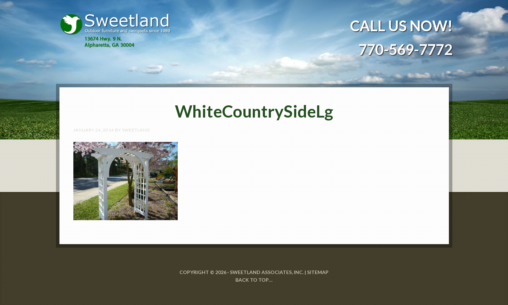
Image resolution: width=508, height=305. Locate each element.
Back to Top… (254, 280)
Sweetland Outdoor (118, 26)
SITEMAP (318, 272)
